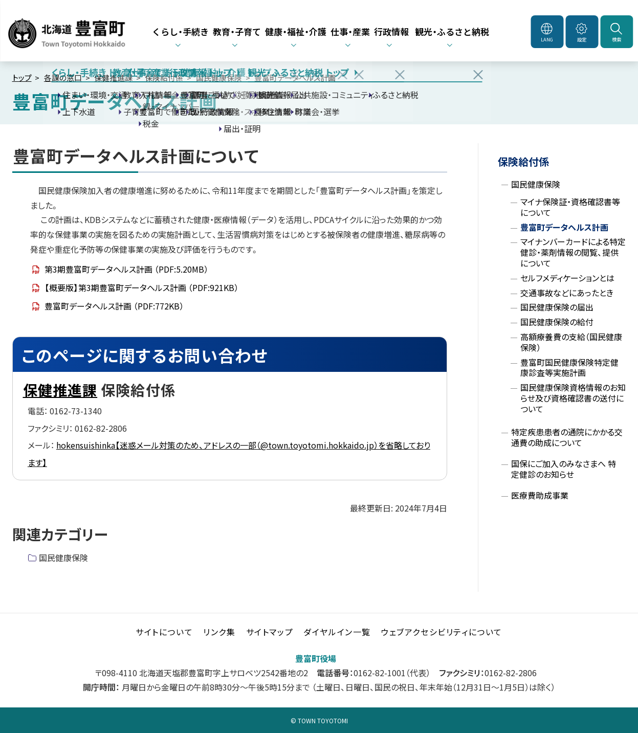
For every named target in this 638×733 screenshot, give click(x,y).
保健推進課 (113, 77)
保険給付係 (164, 77)
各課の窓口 (63, 77)
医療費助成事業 (539, 495)
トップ (22, 77)
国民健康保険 (219, 77)
